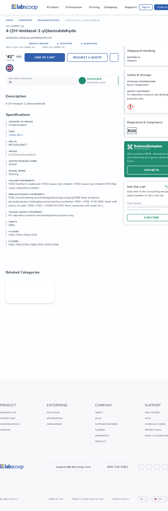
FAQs (148, 418)
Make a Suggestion (156, 435)
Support (131, 7)
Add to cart (45, 57)
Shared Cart (7, 418)
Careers (100, 429)
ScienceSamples (9, 424)
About (99, 412)
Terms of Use (55, 499)
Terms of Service (149, 210)
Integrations (55, 418)
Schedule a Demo (155, 424)
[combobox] (143, 499)
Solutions (53, 412)
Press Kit (100, 441)
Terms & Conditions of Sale (87, 499)
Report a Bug (153, 429)
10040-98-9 (15, 135)
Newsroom (102, 435)
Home (9, 20)
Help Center (152, 412)
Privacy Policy (132, 210)
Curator (5, 429)
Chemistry (25, 20)
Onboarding (54, 424)
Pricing (94, 7)
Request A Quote (87, 57)
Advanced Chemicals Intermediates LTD (29, 38)
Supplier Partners (106, 424)
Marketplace (8, 412)
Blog (98, 418)
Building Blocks (48, 20)
